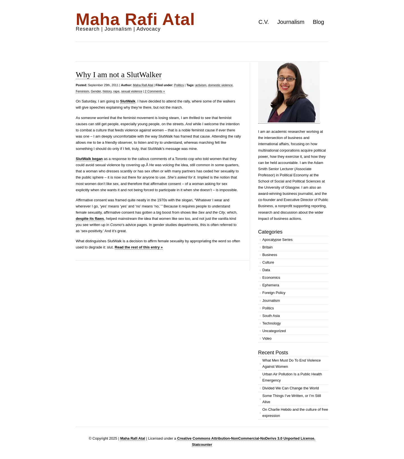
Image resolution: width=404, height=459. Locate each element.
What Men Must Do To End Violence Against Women (291, 363)
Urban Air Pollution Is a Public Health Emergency (292, 377)
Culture (268, 262)
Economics (271, 277)
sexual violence (131, 91)
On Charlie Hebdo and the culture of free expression (295, 412)
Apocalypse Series (277, 240)
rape (116, 91)
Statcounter (202, 444)
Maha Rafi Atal (135, 19)
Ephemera (270, 285)
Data (266, 270)
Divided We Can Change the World (290, 388)
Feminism (82, 91)
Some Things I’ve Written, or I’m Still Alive (291, 399)
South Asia (271, 316)
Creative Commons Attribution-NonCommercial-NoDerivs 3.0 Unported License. (246, 438)
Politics (179, 85)
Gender (96, 91)
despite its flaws (90, 218)
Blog (318, 22)
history (107, 91)
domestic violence (220, 85)
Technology (271, 323)
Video (267, 338)
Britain (267, 247)
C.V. (263, 22)
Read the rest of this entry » (139, 247)
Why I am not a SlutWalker (119, 74)
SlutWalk (127, 101)
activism (200, 85)
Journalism (290, 22)
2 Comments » (155, 91)
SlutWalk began (89, 159)
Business (269, 255)
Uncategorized (274, 331)
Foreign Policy (273, 293)
